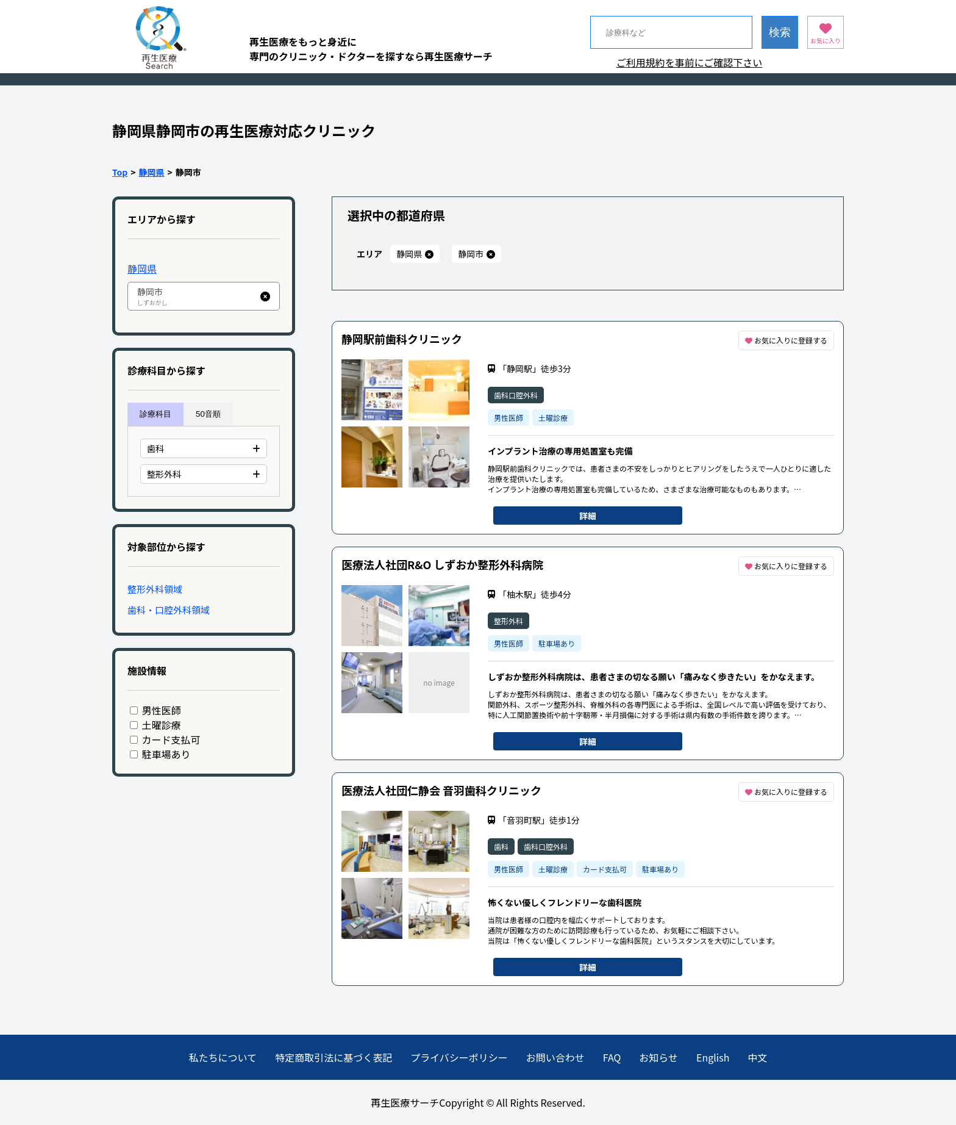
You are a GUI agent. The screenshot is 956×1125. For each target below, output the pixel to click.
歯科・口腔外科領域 (168, 609)
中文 (757, 1057)
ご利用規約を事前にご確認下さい (689, 62)
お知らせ (658, 1057)
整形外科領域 (154, 589)
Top (119, 172)
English (712, 1057)
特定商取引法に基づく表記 (333, 1057)
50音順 (208, 414)
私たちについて (223, 1057)
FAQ (612, 1057)
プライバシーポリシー (459, 1057)
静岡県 (152, 172)
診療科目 (155, 414)
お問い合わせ (555, 1057)
